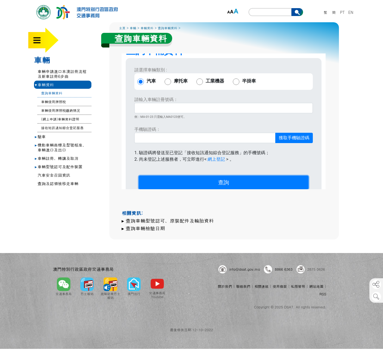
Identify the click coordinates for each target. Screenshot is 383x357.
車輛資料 (44, 84)
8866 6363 (283, 269)
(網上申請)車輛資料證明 (60, 119)
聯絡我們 (243, 286)
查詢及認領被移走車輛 (58, 183)
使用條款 (280, 286)
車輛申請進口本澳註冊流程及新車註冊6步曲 (62, 73)
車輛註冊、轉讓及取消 (56, 158)
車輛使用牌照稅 (53, 101)
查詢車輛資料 (51, 93)
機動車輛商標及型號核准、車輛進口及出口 (61, 147)
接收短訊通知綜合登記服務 (62, 127)
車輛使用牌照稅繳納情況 (60, 110)
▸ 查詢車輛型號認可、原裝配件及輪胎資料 (168, 220)
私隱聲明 (298, 286)
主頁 (122, 28)
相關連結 (261, 286)
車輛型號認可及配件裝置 (58, 166)
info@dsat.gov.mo (244, 269)
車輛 (42, 59)
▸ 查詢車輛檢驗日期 (143, 228)
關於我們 (225, 286)
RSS (322, 293)
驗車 (40, 136)
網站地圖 (316, 286)
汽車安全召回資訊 (54, 175)
